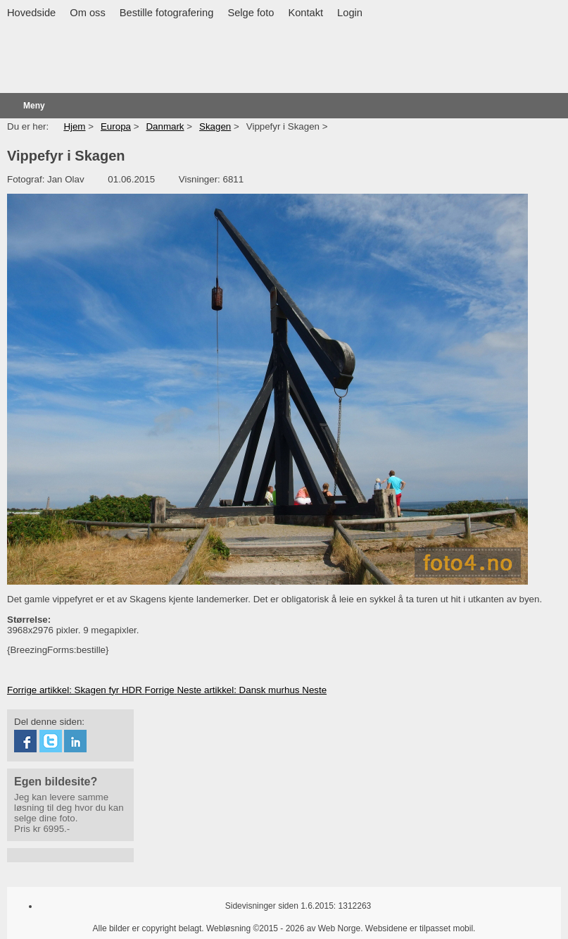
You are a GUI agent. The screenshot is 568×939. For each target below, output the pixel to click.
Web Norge (339, 928)
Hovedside (31, 12)
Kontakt (305, 12)
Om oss (88, 12)
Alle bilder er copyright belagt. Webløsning (172, 928)
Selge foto (250, 12)
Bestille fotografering (167, 12)
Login (349, 12)
